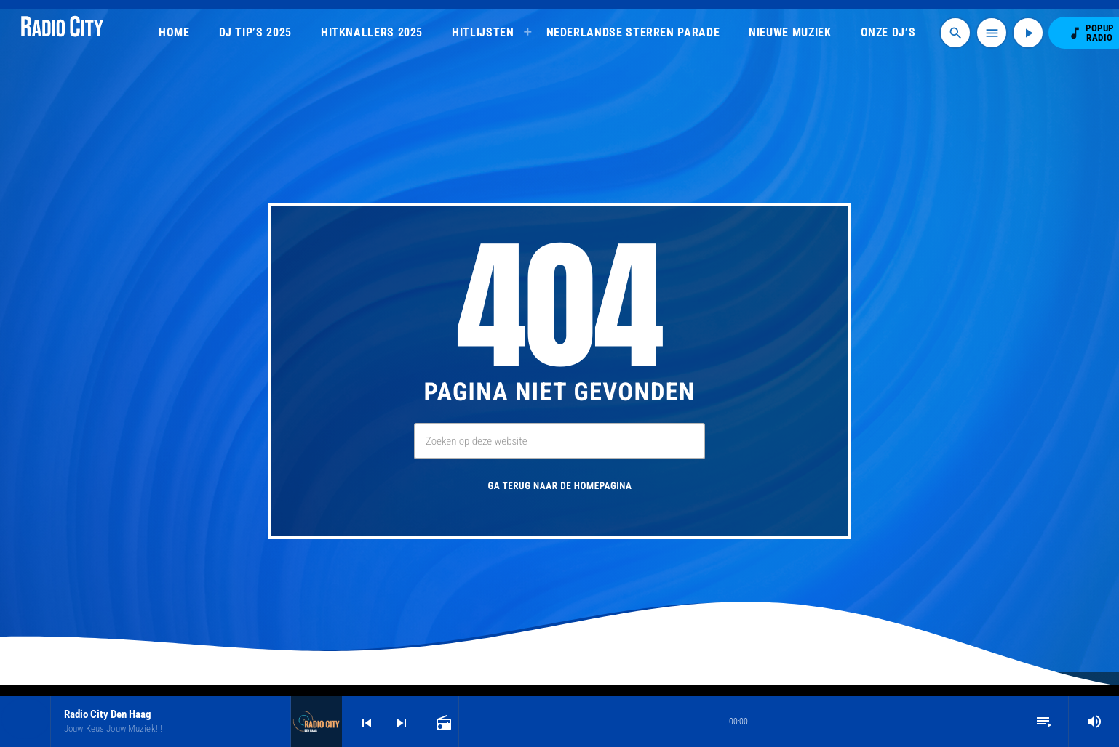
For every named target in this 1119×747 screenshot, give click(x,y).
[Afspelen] (1028, 33)
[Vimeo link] (62, 33)
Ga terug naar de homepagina (559, 486)
